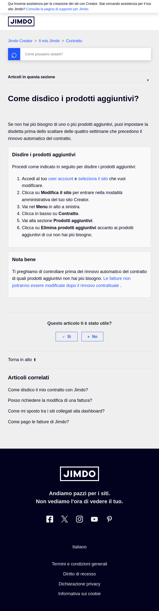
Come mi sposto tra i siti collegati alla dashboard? (56, 411)
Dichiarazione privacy (79, 583)
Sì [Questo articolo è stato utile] (69, 337)
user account (61, 178)
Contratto (74, 41)
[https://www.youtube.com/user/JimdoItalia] (94, 520)
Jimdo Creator (20, 41)
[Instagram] (79, 520)
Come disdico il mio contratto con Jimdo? (48, 389)
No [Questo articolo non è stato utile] (94, 337)
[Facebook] (49, 520)
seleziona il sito (93, 178)
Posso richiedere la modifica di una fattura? (50, 400)
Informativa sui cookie (79, 593)
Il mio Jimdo (49, 41)
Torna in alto (22, 359)
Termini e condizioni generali (79, 564)
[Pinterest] (109, 520)
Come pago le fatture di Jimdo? (38, 421)
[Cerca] (79, 54)
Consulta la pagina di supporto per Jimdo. (57, 9)
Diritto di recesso (79, 574)
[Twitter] (64, 520)
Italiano (79, 546)
